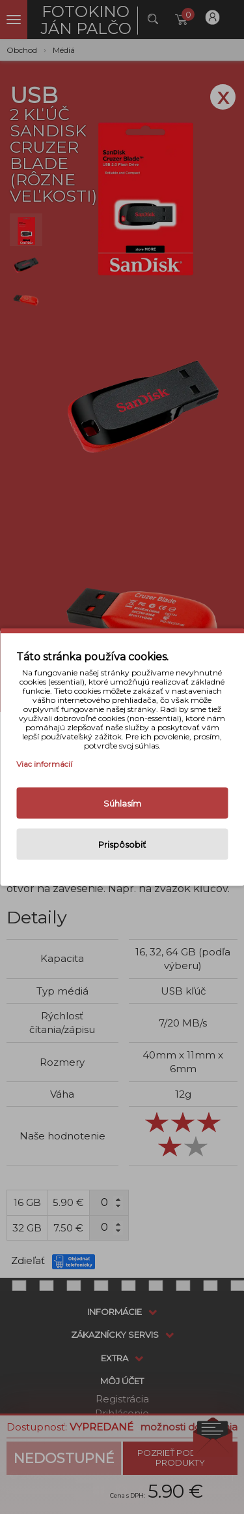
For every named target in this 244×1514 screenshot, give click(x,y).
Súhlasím (122, 803)
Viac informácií (44, 764)
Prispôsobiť (122, 844)
